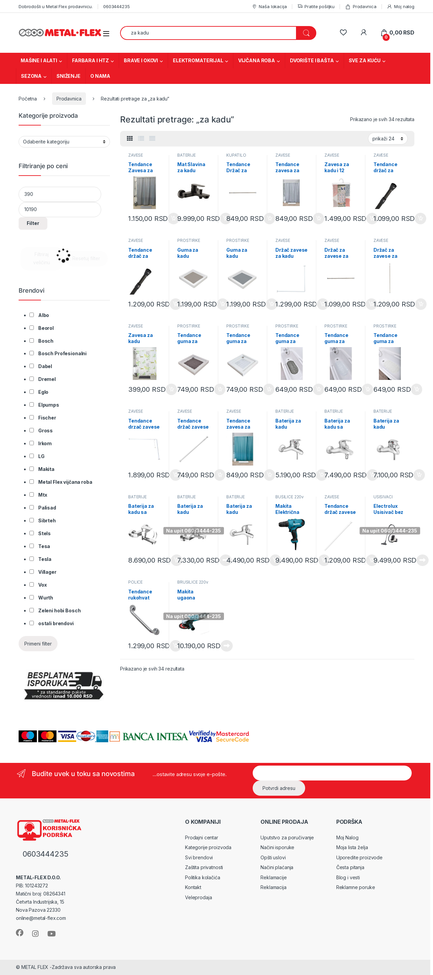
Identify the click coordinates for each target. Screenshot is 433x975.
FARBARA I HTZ (90, 60)
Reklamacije (273, 877)
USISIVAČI (383, 496)
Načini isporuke (277, 847)
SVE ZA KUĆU (365, 60)
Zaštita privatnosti (204, 867)
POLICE (135, 582)
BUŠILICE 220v (289, 496)
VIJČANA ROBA (256, 60)
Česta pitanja (350, 867)
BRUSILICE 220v (192, 582)
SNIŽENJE (68, 76)
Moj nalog (400, 6)
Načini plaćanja (276, 867)
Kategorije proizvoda (208, 847)
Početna (28, 98)
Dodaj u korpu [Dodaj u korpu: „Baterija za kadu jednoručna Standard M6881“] (419, 475)
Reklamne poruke (355, 887)
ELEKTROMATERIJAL (198, 60)
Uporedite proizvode (359, 857)
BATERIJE (186, 155)
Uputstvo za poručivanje (287, 837)
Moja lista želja (352, 847)
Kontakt (193, 887)
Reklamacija (273, 887)
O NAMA (100, 76)
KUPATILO (236, 155)
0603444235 (116, 6)
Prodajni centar (201, 837)
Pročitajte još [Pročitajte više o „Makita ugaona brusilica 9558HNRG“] (227, 646)
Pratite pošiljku (316, 6)
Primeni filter (38, 644)
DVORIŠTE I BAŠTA (312, 60)
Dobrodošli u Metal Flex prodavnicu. (56, 6)
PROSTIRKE (188, 240)
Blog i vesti (348, 877)
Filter (33, 223)
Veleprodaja (198, 897)
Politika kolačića (202, 877)
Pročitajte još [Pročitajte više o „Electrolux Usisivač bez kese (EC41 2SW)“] (422, 560)
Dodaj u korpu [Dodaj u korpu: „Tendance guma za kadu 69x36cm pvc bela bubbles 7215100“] (417, 389)
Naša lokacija (269, 6)
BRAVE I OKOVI (141, 60)
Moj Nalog (347, 837)
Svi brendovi (199, 857)
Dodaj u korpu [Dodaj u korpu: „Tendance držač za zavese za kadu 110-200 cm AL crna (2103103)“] (420, 218)
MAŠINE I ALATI (39, 60)
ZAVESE (135, 155)
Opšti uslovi (273, 857)
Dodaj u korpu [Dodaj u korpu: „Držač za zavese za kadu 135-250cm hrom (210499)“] (421, 304)
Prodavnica (360, 6)
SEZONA (31, 76)
